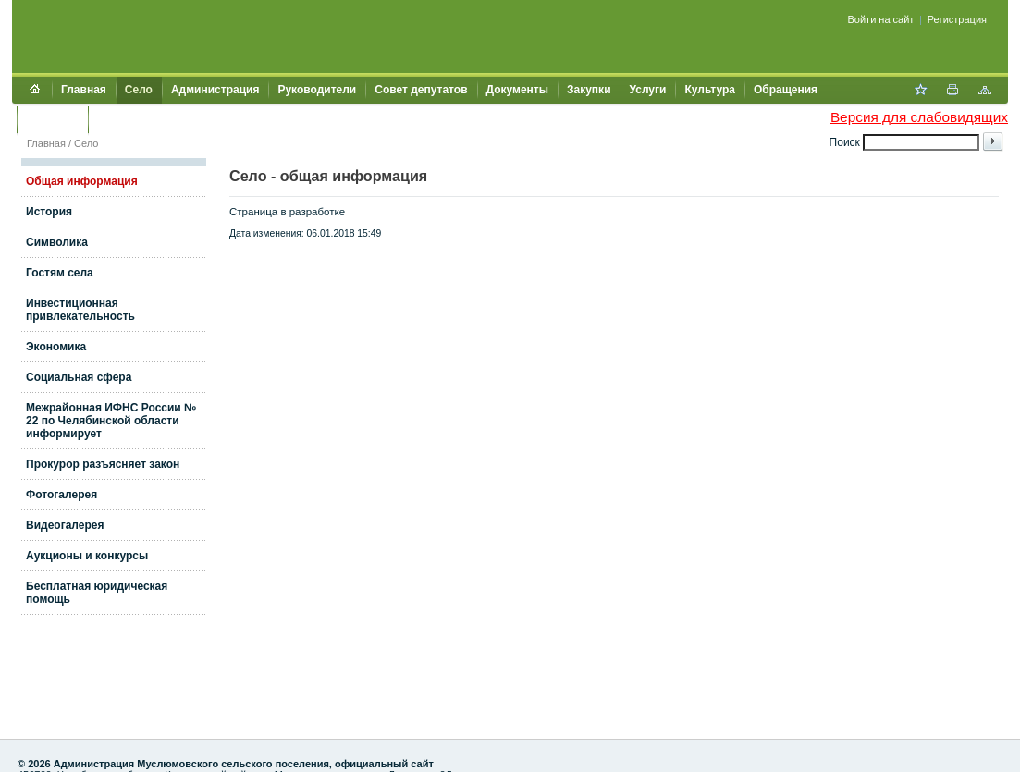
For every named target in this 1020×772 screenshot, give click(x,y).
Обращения (785, 89)
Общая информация (82, 181)
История (49, 211)
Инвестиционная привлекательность (80, 310)
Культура (709, 89)
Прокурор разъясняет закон (102, 464)
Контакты (52, 119)
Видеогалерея (65, 525)
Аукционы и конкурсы (87, 555)
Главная (83, 89)
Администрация (215, 89)
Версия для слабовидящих (919, 117)
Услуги (648, 89)
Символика (57, 242)
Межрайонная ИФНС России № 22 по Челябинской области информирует (111, 420)
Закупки (589, 89)
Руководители (316, 89)
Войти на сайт (881, 19)
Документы (517, 89)
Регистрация (957, 19)
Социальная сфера (78, 377)
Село (139, 89)
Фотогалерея (61, 494)
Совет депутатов (421, 89)
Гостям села (59, 272)
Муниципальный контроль (170, 119)
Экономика (56, 346)
